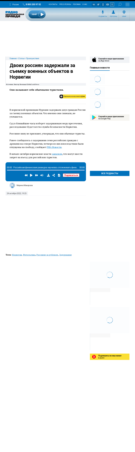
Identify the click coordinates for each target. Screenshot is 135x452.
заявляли (57, 153)
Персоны (113, 16)
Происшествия (32, 58)
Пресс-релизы (65, 4)
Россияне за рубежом (47, 254)
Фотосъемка (29, 254)
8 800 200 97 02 (33, 4)
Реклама (76, 4)
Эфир (124, 16)
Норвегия (17, 254)
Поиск (120, 4)
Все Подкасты (109, 173)
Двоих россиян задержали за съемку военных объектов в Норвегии (42, 71)
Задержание (65, 254)
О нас (84, 4)
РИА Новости (54, 147)
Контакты (53, 4)
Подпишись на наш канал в (74, 96)
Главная (13, 58)
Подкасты (102, 16)
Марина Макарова (25, 185)
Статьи (21, 58)
